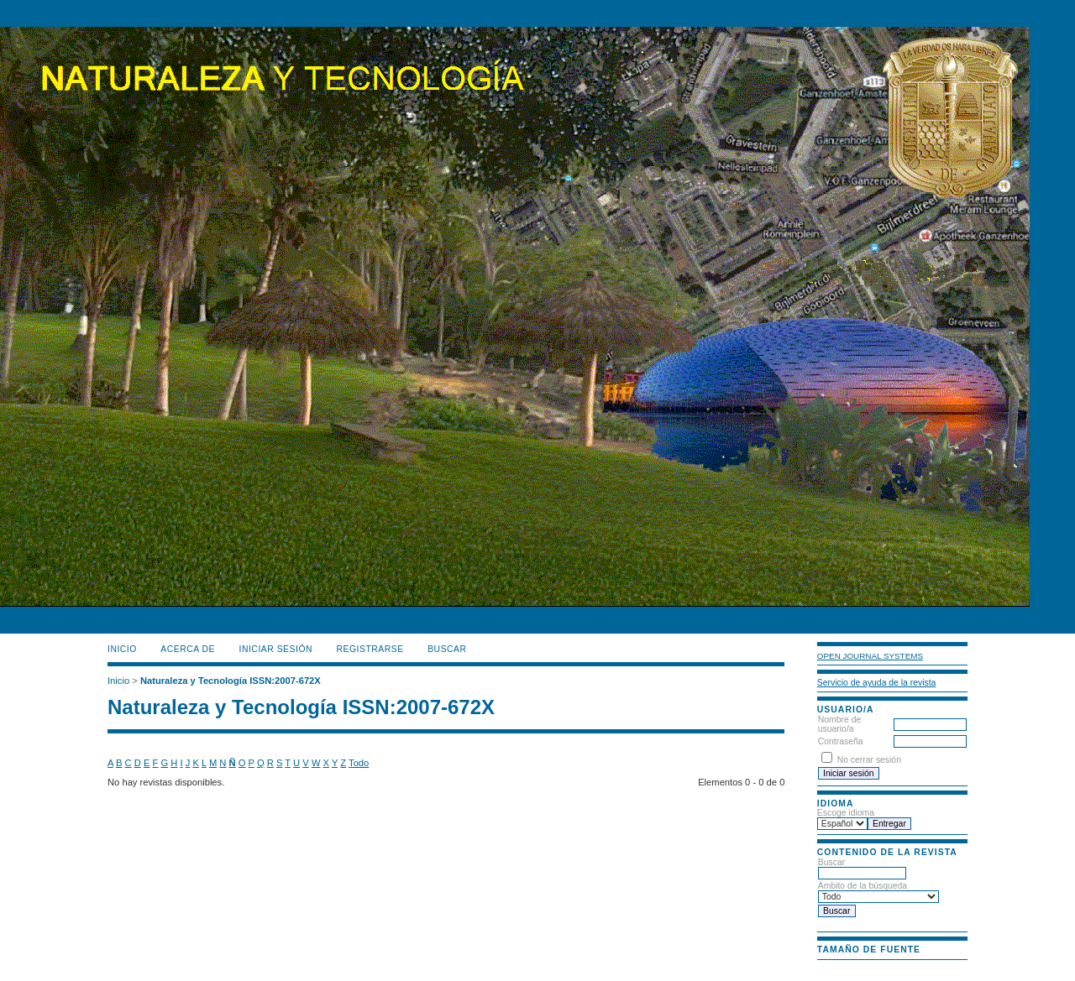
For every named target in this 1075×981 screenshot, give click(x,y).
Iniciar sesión (276, 649)
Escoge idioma (845, 812)
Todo (359, 763)
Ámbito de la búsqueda (878, 891)
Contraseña (840, 741)
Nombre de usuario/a (839, 724)
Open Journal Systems (870, 655)
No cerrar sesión (869, 759)
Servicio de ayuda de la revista (876, 682)
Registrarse (370, 649)
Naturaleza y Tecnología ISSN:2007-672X (230, 681)
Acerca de (187, 649)
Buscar (862, 868)
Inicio (122, 649)
